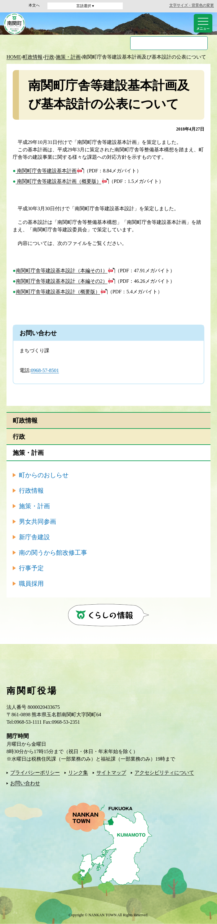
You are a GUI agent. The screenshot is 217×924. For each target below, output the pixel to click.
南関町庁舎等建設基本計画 (46, 170)
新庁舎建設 (34, 537)
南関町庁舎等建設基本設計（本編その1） (62, 270)
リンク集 (78, 772)
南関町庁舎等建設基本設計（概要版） (58, 291)
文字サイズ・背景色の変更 (191, 5)
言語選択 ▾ (85, 6)
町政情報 (32, 57)
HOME (14, 57)
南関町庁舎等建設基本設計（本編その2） (62, 281)
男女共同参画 (37, 521)
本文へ (34, 5)
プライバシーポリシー (35, 772)
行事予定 (31, 568)
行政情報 (31, 490)
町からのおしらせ (44, 475)
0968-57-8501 (45, 370)
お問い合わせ (25, 783)
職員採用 (31, 583)
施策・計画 (68, 57)
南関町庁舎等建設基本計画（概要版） (58, 181)
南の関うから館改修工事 (53, 552)
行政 (49, 57)
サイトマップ (111, 772)
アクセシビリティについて (164, 772)
